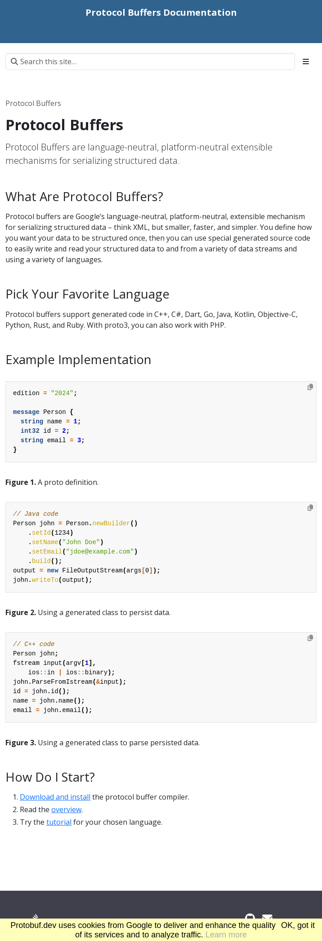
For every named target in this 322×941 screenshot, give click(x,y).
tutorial (59, 822)
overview (66, 809)
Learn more (226, 934)
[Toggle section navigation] (305, 61)
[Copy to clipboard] (310, 387)
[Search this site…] (150, 61)
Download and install (55, 797)
